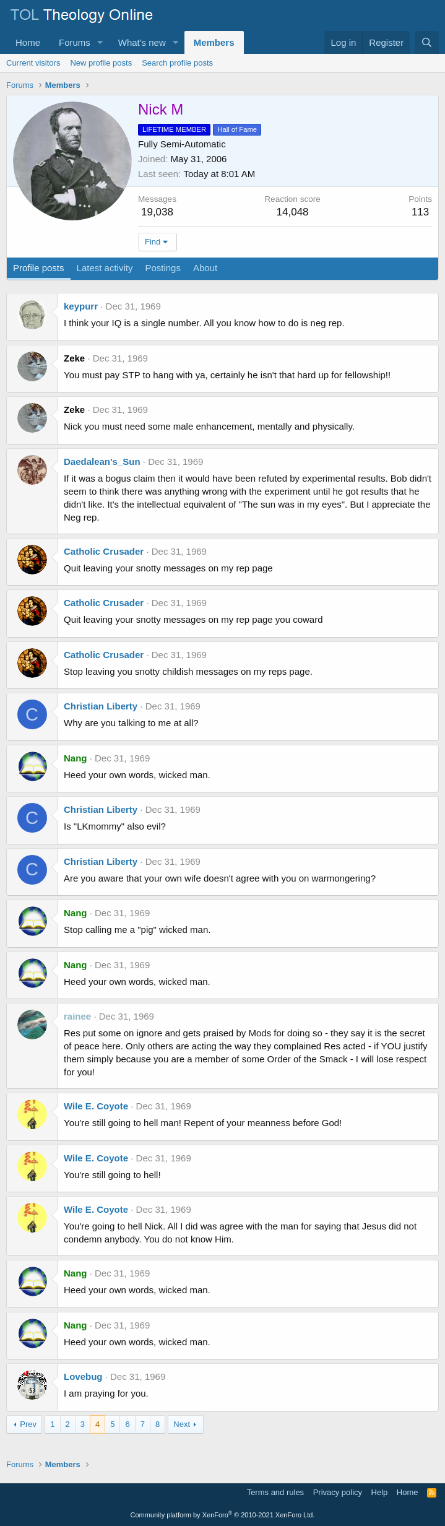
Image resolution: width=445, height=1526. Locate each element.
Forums (74, 42)
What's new (142, 42)
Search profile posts (177, 62)
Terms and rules (275, 1492)
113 (420, 212)
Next (181, 1424)
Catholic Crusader (104, 551)
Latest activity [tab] (105, 267)
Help (379, 1492)
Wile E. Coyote (96, 1106)
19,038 (157, 212)
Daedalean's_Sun (102, 461)
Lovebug (83, 1376)
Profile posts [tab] (38, 267)
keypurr (81, 306)
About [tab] (205, 267)
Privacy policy (337, 1492)
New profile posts (101, 62)
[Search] (427, 42)
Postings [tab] (163, 267)
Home (27, 42)
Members (214, 42)
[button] (100, 42)
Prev (28, 1424)
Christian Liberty (100, 706)
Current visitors (33, 62)
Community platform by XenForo (223, 1515)
